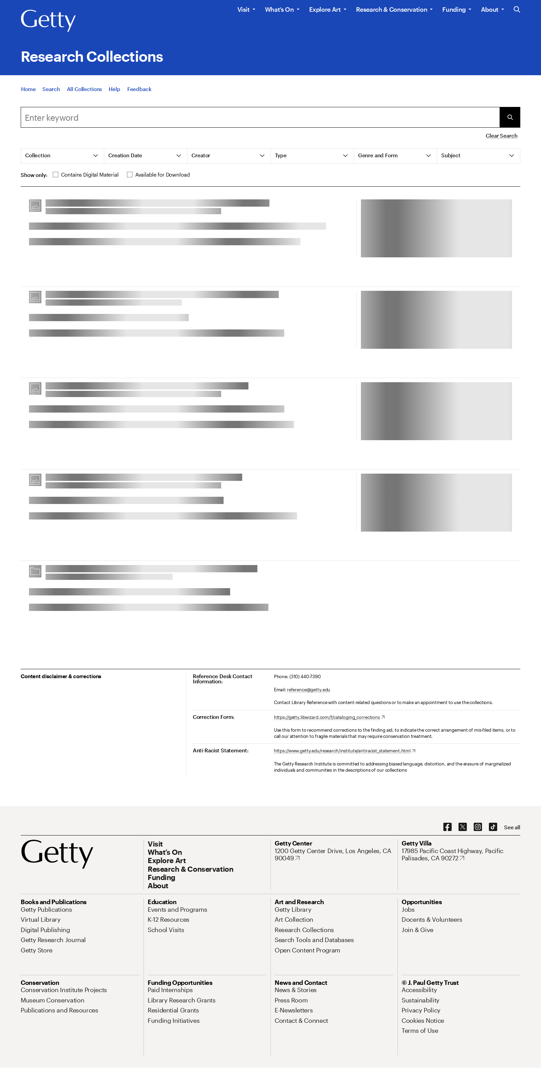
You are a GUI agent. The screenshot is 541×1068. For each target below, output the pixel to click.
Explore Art (325, 9)
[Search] (51, 89)
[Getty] (48, 21)
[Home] (28, 89)
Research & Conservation (391, 9)
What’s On (279, 9)
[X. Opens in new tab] (463, 827)
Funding (453, 9)
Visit (243, 9)
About (490, 9)
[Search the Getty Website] (517, 9)
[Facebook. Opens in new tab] (447, 827)
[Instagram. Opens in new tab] (478, 827)
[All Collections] (84, 89)
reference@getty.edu (309, 689)
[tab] (62, 156)
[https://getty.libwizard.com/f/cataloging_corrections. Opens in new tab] (329, 717)
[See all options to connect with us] (512, 827)
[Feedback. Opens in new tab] (139, 89)
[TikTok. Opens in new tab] (493, 827)
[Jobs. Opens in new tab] (408, 909)
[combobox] (260, 117)
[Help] (114, 89)
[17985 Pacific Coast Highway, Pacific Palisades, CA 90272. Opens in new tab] (461, 854)
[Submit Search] (510, 117)
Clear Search (501, 135)
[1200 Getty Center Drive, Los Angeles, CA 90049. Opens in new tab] (334, 854)
